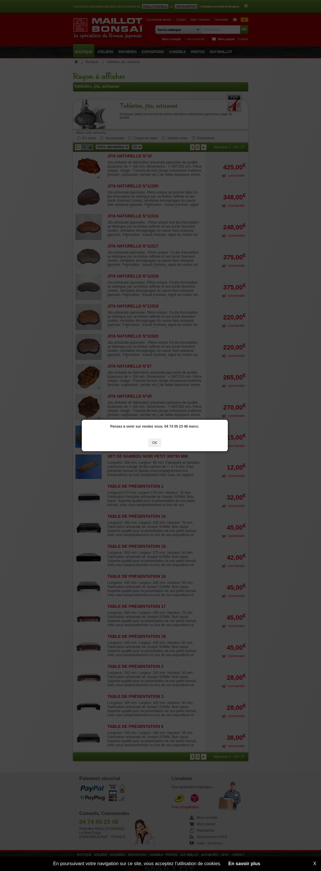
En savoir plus (244, 863)
